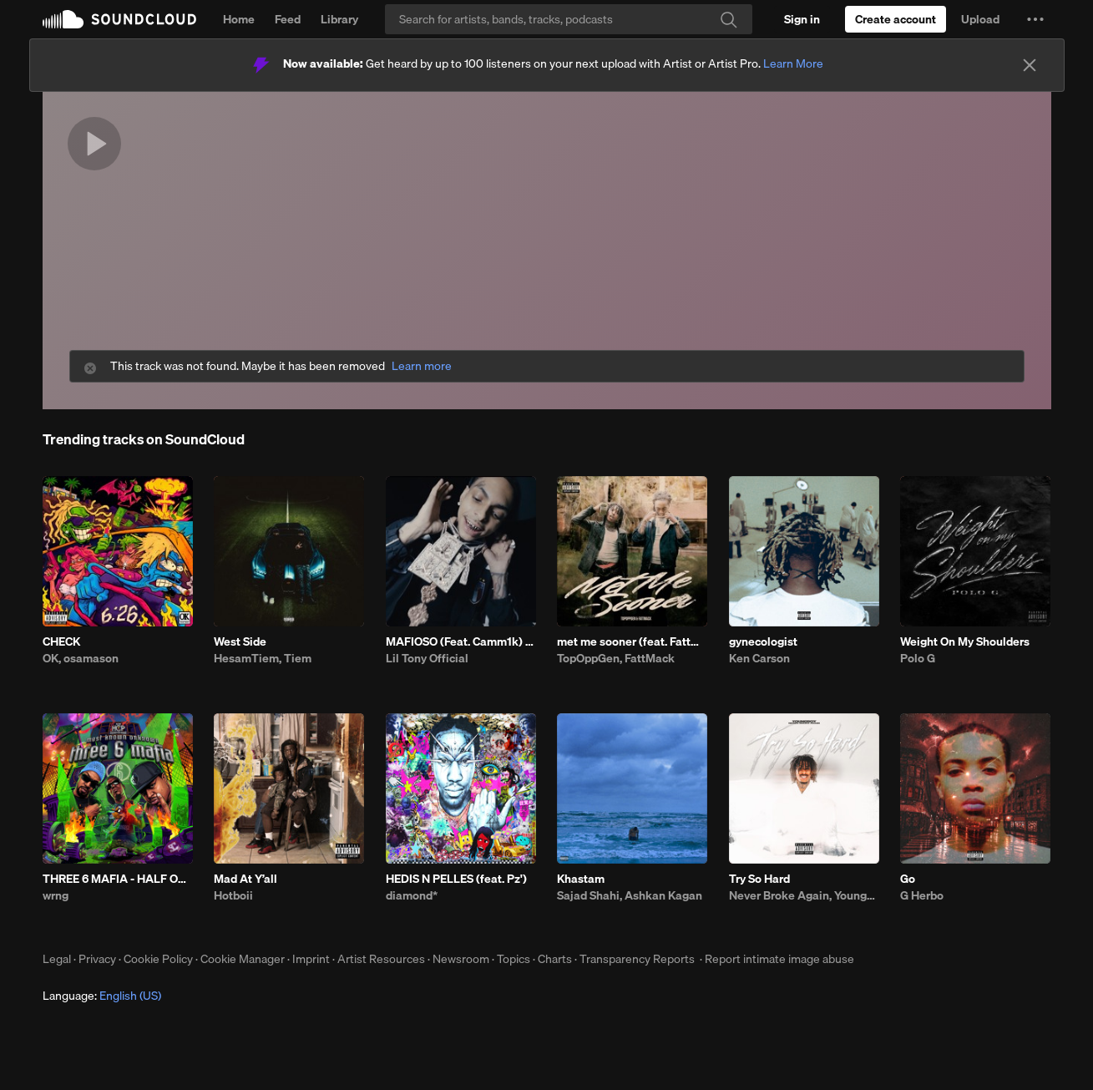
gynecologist (763, 641)
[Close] (1029, 65)
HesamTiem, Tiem (262, 658)
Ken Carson (759, 658)
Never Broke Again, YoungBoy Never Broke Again (804, 895)
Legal (57, 959)
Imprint (311, 959)
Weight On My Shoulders (965, 641)
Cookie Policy (158, 959)
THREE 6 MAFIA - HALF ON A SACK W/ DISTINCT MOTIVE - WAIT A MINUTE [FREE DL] (118, 878)
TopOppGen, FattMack (616, 658)
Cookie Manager (242, 959)
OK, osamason (81, 658)
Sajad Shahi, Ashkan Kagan (629, 895)
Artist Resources (381, 959)
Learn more (422, 366)
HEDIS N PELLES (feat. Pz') (456, 878)
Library (339, 19)
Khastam (581, 878)
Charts (555, 959)
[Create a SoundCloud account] (895, 19)
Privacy (97, 959)
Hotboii (233, 895)
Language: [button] (102, 995)
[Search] (568, 19)
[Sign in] (802, 19)
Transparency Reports (637, 959)
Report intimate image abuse (779, 959)
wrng (55, 895)
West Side (240, 641)
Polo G (917, 658)
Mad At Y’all (245, 878)
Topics (513, 959)
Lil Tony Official (427, 658)
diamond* (412, 895)
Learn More (793, 63)
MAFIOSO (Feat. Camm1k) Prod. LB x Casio (461, 641)
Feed (288, 19)
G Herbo (922, 895)
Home (239, 19)
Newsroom (461, 959)
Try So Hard (759, 878)
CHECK (61, 641)
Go (907, 878)
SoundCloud (119, 19)
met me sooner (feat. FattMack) (632, 641)
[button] (1035, 19)
